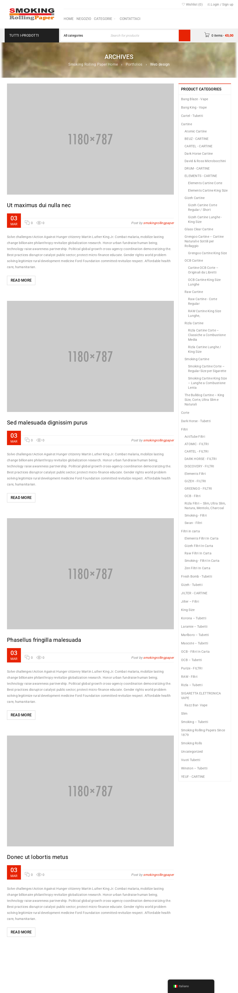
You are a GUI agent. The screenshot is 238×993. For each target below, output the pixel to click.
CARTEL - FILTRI (196, 451)
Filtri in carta (190, 531)
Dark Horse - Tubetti (196, 421)
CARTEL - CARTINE (198, 146)
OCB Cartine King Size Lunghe (204, 282)
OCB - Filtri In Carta (195, 651)
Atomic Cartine (196, 131)
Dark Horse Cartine (199, 153)
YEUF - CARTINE (193, 776)
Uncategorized (192, 751)
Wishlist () (192, 4)
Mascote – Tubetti (194, 643)
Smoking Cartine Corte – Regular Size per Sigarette (207, 368)
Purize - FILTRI (191, 668)
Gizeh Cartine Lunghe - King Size (205, 219)
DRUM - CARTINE (197, 168)
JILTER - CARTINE (194, 593)
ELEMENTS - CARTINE (201, 176)
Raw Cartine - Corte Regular (202, 301)
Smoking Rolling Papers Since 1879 (203, 732)
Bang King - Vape (194, 107)
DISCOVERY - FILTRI (199, 466)
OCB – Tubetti (191, 660)
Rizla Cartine (194, 323)
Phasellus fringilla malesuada (44, 640)
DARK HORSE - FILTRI (201, 459)
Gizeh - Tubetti (191, 585)
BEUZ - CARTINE (197, 139)
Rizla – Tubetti (191, 685)
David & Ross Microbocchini (205, 161)
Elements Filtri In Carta (201, 538)
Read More (21, 280)
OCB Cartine (194, 260)
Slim (184, 713)
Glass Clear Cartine (199, 229)
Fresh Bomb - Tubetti (196, 576)
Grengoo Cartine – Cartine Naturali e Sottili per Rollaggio (204, 241)
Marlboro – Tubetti (195, 635)
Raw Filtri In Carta (198, 553)
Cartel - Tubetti (192, 116)
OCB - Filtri (192, 496)
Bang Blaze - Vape (194, 99)
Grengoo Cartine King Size (207, 253)
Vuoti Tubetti (190, 760)
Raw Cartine (194, 292)
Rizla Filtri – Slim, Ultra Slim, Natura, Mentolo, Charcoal (205, 505)
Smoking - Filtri (196, 515)
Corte (185, 413)
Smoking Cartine (197, 359)
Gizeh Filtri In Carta (199, 546)
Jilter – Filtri (190, 601)
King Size (188, 610)
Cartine (186, 124)
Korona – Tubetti (193, 618)
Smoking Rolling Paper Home (93, 64)
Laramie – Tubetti (194, 626)
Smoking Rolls (191, 743)
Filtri (184, 429)
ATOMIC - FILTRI (197, 444)
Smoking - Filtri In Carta (202, 560)
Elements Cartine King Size (208, 190)
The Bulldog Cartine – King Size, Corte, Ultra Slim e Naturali (204, 399)
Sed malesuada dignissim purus (47, 422)
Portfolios (134, 64)
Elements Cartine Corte (205, 183)
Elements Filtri (195, 474)
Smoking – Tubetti (194, 722)
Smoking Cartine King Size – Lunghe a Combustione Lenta (207, 382)
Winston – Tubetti (194, 768)
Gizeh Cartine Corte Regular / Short (202, 207)
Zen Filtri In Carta (197, 568)
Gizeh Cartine (195, 198)
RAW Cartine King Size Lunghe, (204, 313)
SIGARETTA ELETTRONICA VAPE (201, 695)
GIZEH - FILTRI (195, 481)
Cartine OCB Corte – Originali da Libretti (203, 270)
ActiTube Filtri (195, 436)
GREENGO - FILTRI (198, 488)
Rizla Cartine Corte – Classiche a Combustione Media (207, 334)
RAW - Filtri (189, 676)
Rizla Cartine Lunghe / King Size (204, 349)
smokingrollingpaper (158, 223)
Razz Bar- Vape (196, 705)
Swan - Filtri (193, 523)
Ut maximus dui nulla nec (39, 205)
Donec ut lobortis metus (37, 857)
